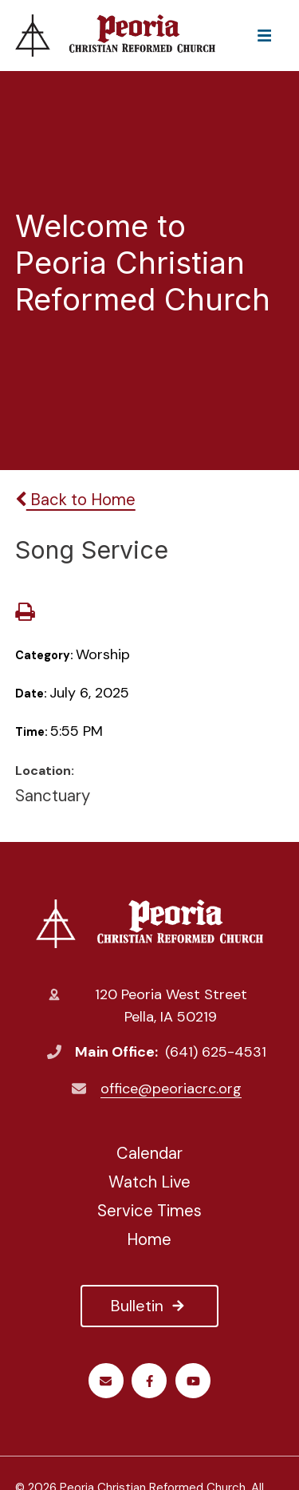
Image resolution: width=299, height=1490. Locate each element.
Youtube (193, 1381)
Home (149, 1239)
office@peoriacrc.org (171, 1088)
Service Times (149, 1210)
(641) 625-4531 (215, 1051)
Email (106, 1381)
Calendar (149, 1153)
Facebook (149, 1381)
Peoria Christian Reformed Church (149, 923)
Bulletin (149, 1305)
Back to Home (75, 499)
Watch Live (149, 1182)
